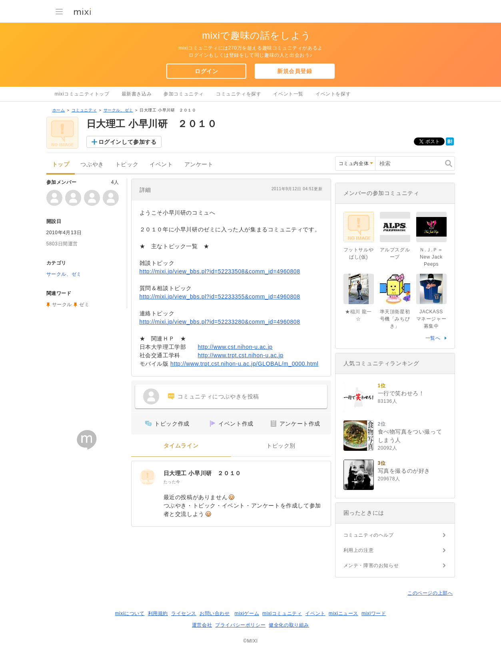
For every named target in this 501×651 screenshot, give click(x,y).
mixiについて (129, 613)
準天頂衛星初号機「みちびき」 (395, 319)
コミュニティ (84, 110)
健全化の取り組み (289, 625)
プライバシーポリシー (240, 625)
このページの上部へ (430, 593)
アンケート (199, 164)
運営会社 (202, 625)
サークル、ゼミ (118, 110)
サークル (62, 304)
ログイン (206, 71)
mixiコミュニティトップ (82, 94)
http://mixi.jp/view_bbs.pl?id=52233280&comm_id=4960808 (220, 322)
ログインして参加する (127, 142)
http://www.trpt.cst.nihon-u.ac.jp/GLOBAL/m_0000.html (244, 363)
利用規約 (158, 613)
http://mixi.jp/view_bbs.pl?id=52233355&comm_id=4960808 (220, 296)
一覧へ (433, 338)
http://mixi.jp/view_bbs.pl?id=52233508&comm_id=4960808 (220, 271)
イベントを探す (333, 94)
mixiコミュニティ (282, 613)
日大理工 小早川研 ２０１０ (202, 473)
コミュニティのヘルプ (368, 535)
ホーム (58, 110)
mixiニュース (343, 613)
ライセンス (183, 613)
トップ (61, 164)
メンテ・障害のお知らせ (371, 565)
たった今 (172, 482)
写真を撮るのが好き (404, 471)
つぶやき (92, 164)
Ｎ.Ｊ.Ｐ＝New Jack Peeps (431, 257)
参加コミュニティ (184, 94)
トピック (126, 164)
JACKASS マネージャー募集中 (432, 319)
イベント (161, 164)
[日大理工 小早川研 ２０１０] (148, 477)
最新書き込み (137, 94)
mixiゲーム (247, 613)
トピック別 (280, 446)
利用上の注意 (358, 550)
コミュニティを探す (238, 94)
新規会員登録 (294, 71)
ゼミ (84, 304)
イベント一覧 (288, 94)
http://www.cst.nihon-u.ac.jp (235, 347)
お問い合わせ (215, 613)
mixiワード (373, 613)
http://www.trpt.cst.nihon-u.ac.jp (240, 355)
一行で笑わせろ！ (401, 393)
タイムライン (181, 446)
